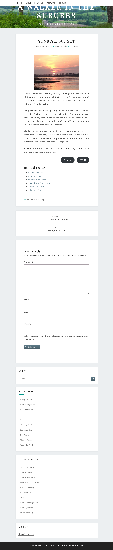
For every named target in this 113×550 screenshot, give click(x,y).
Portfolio (38, 3)
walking (40, 199)
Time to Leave (26, 440)
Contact (62, 3)
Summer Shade (26, 414)
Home (19, 3)
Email (27, 311)
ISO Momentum (26, 409)
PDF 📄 (83, 160)
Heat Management (27, 404)
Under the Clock (26, 445)
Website (27, 323)
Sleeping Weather (27, 425)
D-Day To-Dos (26, 399)
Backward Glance (27, 430)
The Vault (51, 3)
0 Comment (75, 46)
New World (24, 435)
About (28, 3)
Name (27, 299)
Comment (29, 262)
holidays (31, 199)
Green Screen (25, 420)
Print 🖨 (68, 160)
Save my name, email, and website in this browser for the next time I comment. (57, 337)
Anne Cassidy (61, 46)
